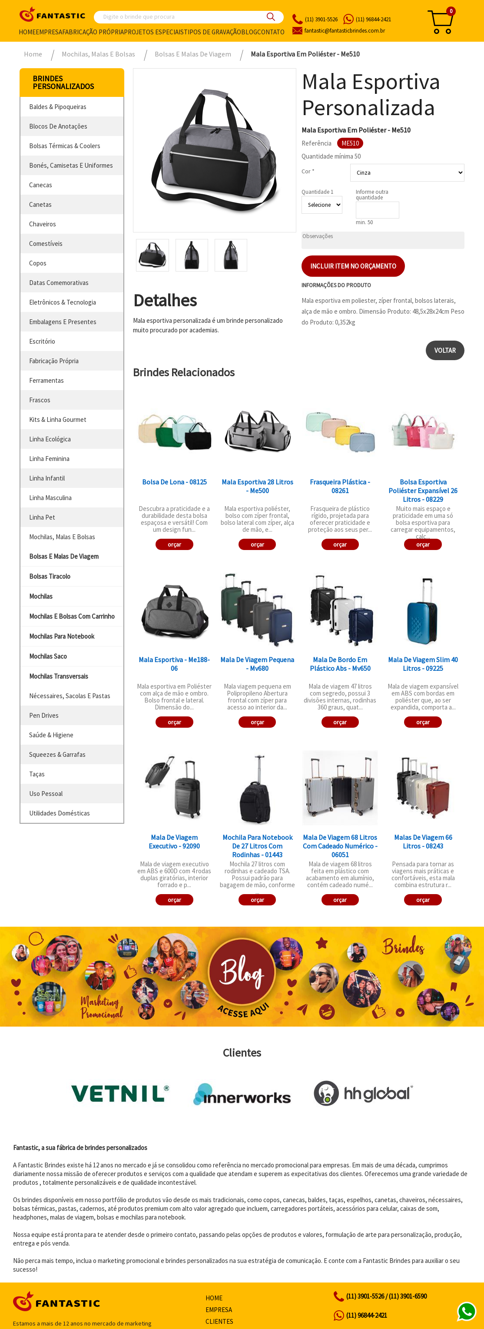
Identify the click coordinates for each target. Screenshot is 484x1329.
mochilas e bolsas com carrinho (72, 616)
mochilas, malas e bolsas (62, 537)
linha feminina (49, 458)
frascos (39, 400)
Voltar (445, 350)
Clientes (219, 1321)
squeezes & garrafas (57, 754)
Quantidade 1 (317, 192)
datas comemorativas (59, 282)
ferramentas (46, 380)
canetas (40, 204)
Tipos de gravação (212, 32)
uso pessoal (46, 793)
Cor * (308, 171)
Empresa (49, 32)
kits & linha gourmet (57, 419)
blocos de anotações (58, 126)
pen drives (44, 715)
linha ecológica (50, 439)
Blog (249, 32)
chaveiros (42, 224)
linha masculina (50, 498)
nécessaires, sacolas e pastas (69, 696)
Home (27, 32)
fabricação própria (54, 361)
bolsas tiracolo (49, 576)
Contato (271, 32)
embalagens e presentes (62, 322)
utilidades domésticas (59, 813)
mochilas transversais (58, 676)
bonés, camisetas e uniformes (71, 165)
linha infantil (47, 478)
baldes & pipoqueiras (57, 107)
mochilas (41, 596)
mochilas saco (48, 656)
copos (37, 263)
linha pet (42, 517)
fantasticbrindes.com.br (345, 30)
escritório (42, 341)
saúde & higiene (51, 735)
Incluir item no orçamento (353, 266)
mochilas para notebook (61, 636)
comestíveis (46, 243)
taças (37, 774)
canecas (40, 185)
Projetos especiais (154, 32)
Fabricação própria (93, 32)
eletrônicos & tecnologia (62, 302)
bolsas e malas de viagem (64, 556)
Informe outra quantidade (372, 194)
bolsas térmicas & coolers (64, 146)
